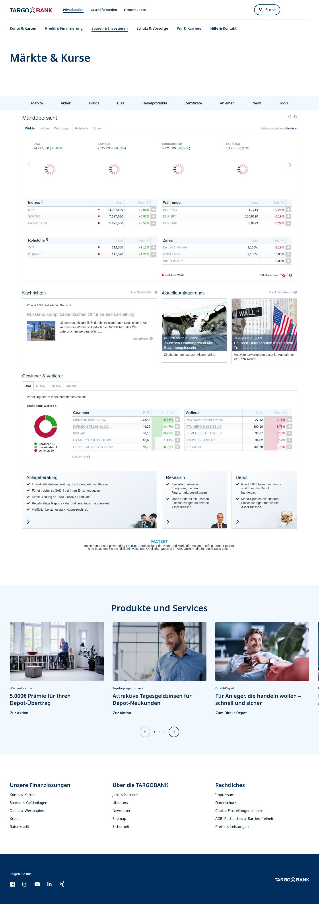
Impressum (224, 794)
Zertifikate (193, 103)
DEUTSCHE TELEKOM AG (205, 419)
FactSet (131, 545)
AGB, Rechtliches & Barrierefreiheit (244, 818)
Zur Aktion (19, 712)
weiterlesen (141, 338)
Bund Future (173, 261)
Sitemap (119, 818)
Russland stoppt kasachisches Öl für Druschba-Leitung (81, 314)
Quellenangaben (157, 548)
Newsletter (121, 810)
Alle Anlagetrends (281, 292)
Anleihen (227, 103)
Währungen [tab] (62, 128)
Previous (29, 164)
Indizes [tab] (44, 128)
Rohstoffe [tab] (81, 128)
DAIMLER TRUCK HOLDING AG (93, 439)
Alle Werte (79, 456)
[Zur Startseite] (31, 9)
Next (290, 164)
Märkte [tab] (30, 128)
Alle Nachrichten (142, 292)
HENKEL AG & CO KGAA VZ (93, 446)
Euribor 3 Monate (175, 247)
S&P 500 (34, 216)
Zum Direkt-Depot (231, 712)
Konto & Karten (22, 794)
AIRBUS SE (194, 446)
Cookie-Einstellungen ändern (239, 810)
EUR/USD (170, 210)
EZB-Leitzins (172, 254)
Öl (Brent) (35, 254)
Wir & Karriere (189, 28)
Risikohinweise (129, 548)
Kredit (15, 818)
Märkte (37, 103)
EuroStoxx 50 (37, 223)
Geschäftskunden (104, 10)
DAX (31, 210)
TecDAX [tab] (55, 385)
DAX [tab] (28, 385)
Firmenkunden (135, 10)
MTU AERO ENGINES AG (204, 426)
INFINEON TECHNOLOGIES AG (93, 426)
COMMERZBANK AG (200, 439)
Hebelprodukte (154, 103)
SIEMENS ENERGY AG (89, 419)
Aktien (66, 103)
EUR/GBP (170, 223)
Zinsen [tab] (98, 128)
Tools (283, 103)
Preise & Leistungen (232, 826)
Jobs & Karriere (125, 794)
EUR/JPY (169, 216)
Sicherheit (121, 826)
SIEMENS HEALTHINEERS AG (206, 433)
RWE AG (79, 433)
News (256, 103)
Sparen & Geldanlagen (28, 802)
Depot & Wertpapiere (27, 810)
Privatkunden (73, 10)
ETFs (120, 103)
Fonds (94, 103)
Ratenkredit (19, 826)
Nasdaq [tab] (71, 385)
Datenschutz (225, 802)
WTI (31, 247)
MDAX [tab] (40, 385)
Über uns (120, 802)
